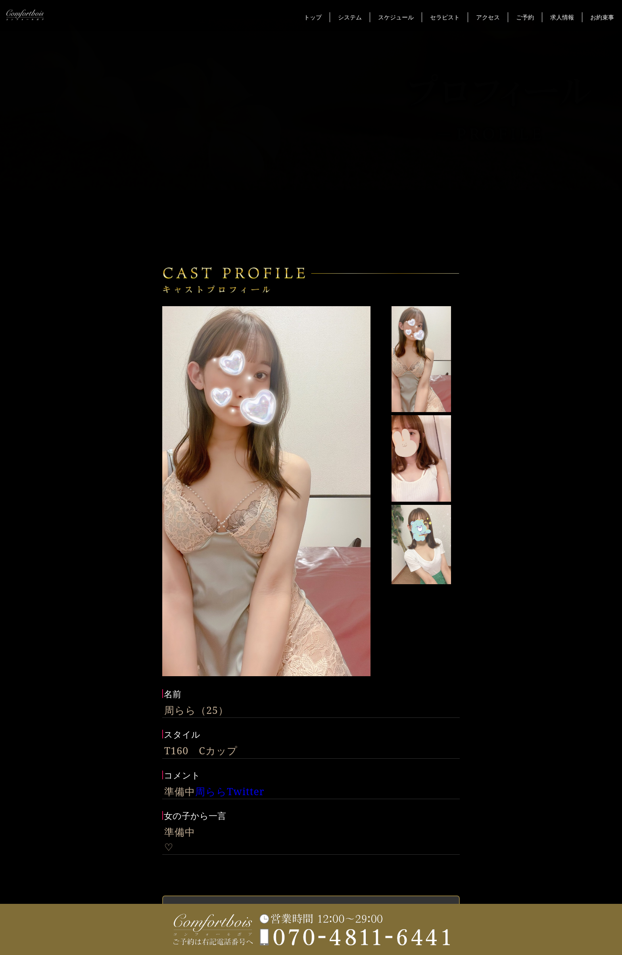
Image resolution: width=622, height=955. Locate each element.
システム (350, 17)
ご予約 (525, 17)
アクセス (488, 17)
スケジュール (396, 17)
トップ (313, 17)
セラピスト (445, 17)
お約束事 (602, 17)
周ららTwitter (230, 791)
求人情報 (562, 17)
